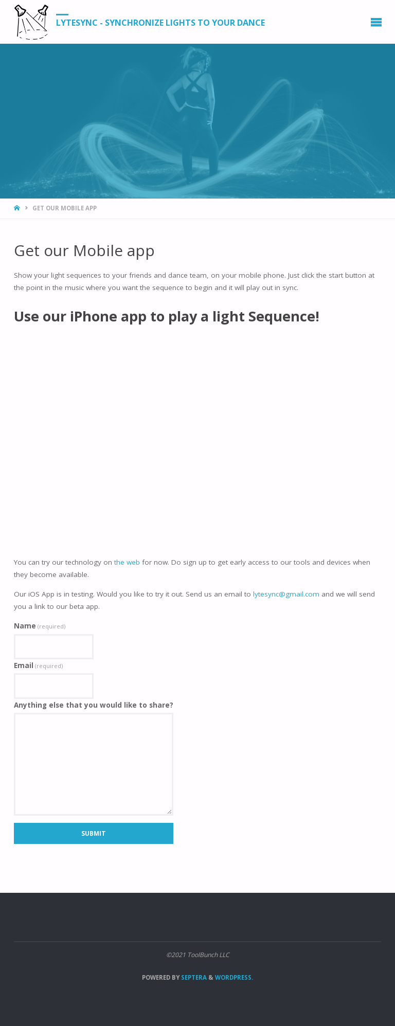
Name (39, 626)
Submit (93, 833)
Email (38, 665)
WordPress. (234, 977)
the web (127, 562)
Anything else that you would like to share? (93, 705)
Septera (193, 977)
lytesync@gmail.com (286, 594)
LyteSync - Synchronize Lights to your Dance (160, 22)
